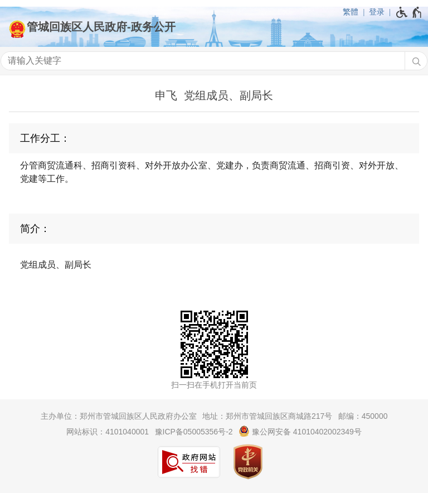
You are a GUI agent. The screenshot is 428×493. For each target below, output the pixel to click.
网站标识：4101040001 (107, 431)
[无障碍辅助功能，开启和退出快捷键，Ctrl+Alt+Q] (409, 12)
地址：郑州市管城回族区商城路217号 (267, 416)
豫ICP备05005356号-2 (194, 431)
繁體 (350, 11)
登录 (377, 11)
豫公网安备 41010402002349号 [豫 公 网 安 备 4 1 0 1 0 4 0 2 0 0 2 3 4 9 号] (300, 431)
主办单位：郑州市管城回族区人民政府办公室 (119, 416)
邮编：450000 (363, 416)
